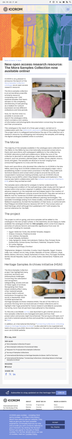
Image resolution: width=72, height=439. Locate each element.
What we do (41, 401)
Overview (29, 405)
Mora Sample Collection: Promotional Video (22, 347)
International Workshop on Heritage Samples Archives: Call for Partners (32, 355)
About (28, 401)
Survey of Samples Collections (18, 352)
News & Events (10, 60)
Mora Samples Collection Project (18, 344)
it (13, 2)
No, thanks (55, 427)
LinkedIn (60, 2)
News (19, 60)
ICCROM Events (59, 407)
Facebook (50, 2)
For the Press (58, 409)
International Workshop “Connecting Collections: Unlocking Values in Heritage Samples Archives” (34, 359)
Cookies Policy (31, 434)
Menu (68, 9)
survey (26, 312)
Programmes (40, 405)
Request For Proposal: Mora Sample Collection (23, 350)
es (10, 2)
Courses (38, 407)
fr (7, 2)
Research (39, 409)
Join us (61, 393)
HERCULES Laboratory (32, 130)
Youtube (63, 2)
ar (16, 2)
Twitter (57, 2)
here (9, 320)
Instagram (53, 2)
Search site (69, 1)
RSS (67, 2)
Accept (55, 422)
